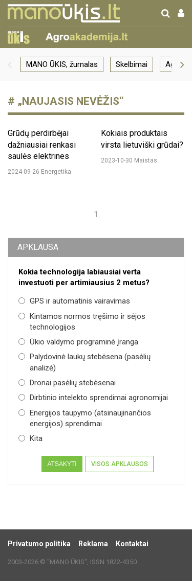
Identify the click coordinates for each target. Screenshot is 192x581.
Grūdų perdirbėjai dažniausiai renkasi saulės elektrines (42, 144)
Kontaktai (132, 544)
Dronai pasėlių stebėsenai (67, 382)
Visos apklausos (119, 464)
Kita (30, 438)
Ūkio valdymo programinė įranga (78, 341)
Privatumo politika (39, 544)
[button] (10, 64)
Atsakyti (61, 464)
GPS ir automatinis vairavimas (74, 301)
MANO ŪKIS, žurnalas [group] (62, 64)
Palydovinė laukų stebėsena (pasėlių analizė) (84, 362)
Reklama (93, 544)
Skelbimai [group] (131, 64)
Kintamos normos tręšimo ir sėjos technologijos (81, 322)
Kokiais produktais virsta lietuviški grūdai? (142, 138)
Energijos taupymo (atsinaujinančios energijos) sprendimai (84, 418)
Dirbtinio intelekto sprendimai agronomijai (93, 397)
